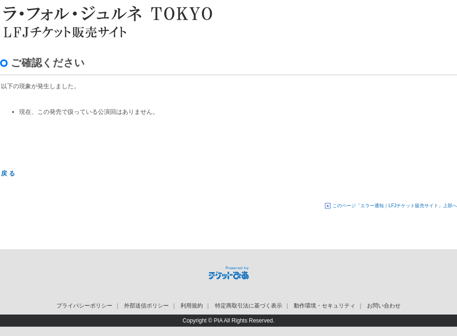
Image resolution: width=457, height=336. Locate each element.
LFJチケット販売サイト (105, 21)
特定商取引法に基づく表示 (248, 305)
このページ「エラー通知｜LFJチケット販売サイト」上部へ (394, 205)
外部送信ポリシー (146, 305)
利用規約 (191, 305)
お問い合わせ (384, 305)
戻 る (8, 173)
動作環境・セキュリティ (324, 305)
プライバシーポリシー (84, 305)
